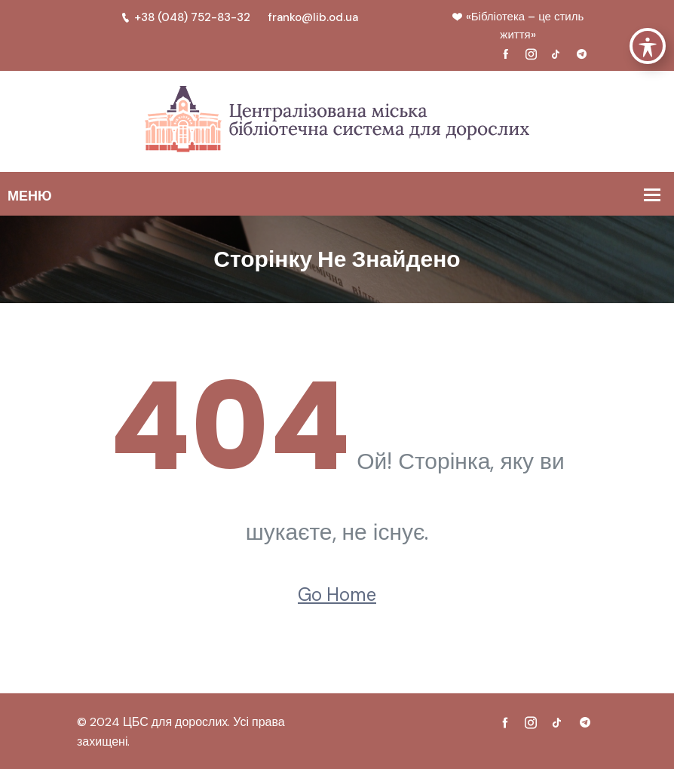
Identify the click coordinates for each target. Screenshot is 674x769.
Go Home (337, 594)
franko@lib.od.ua (313, 17)
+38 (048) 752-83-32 (185, 17)
